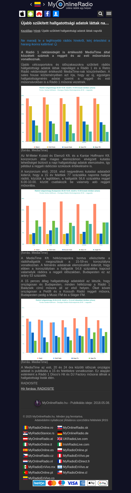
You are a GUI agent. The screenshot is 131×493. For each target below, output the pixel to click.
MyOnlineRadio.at (38, 439)
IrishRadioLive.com (73, 444)
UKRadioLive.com (72, 439)
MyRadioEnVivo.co (39, 478)
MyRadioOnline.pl (72, 450)
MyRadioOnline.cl (72, 472)
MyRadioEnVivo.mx (39, 467)
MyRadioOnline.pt (38, 472)
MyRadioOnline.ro (38, 427)
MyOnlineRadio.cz (38, 455)
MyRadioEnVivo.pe (73, 455)
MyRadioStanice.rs (38, 433)
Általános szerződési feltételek (83, 420)
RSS (105, 420)
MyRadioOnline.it (37, 444)
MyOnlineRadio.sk (72, 427)
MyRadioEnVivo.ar (72, 467)
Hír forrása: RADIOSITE (37, 388)
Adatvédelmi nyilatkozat (49, 420)
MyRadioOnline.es (38, 450)
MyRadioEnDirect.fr (73, 461)
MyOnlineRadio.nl (38, 461)
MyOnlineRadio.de (72, 433)
